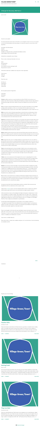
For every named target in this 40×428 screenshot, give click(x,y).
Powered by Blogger (20, 425)
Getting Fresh (5, 365)
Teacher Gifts (5, 322)
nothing (8, 188)
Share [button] (36, 260)
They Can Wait (5, 408)
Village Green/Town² (8, 2)
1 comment (6, 333)
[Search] (35, 1)
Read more (37, 333)
